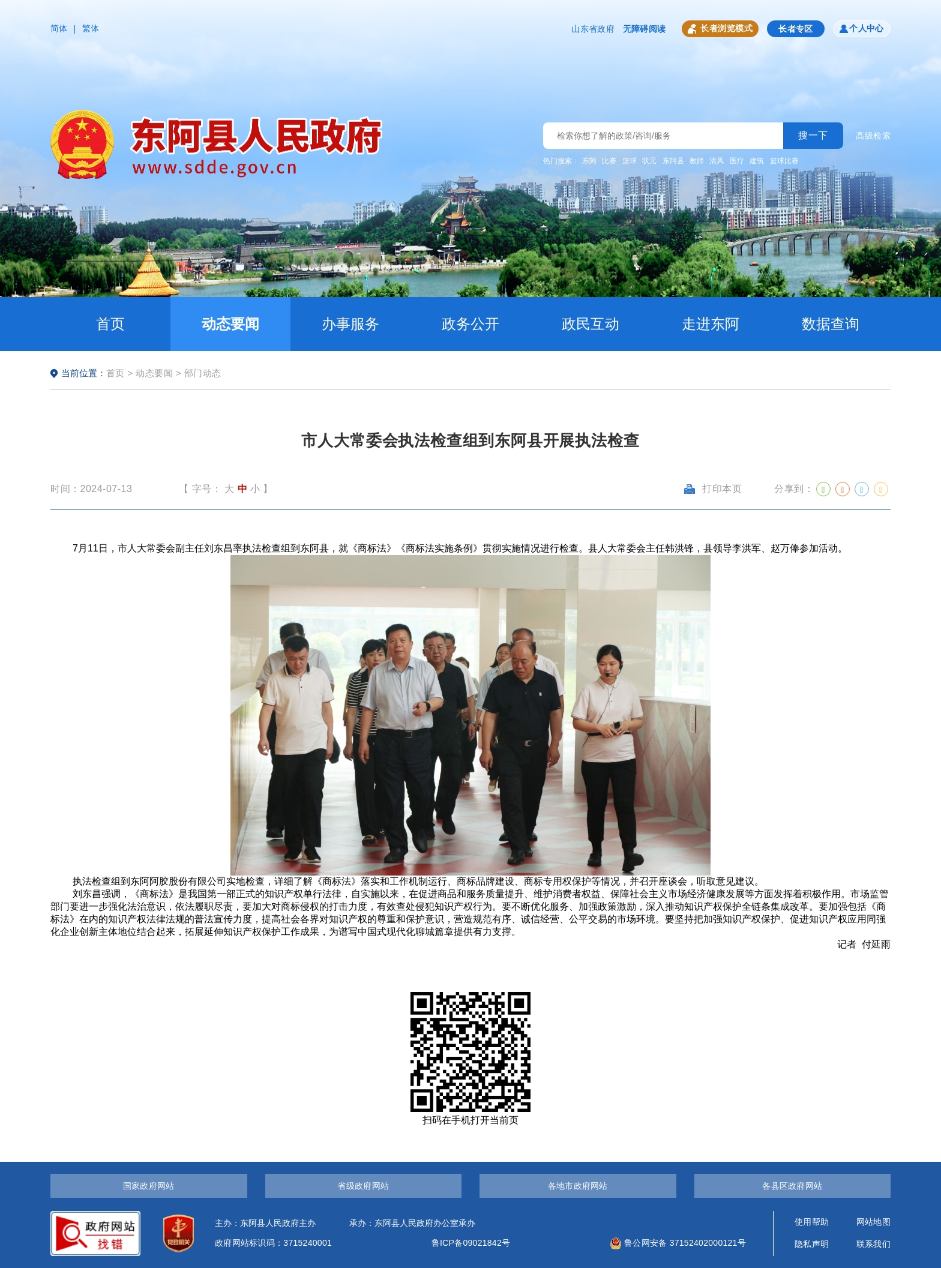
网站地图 (873, 1222)
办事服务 (350, 324)
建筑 (757, 161)
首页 (110, 324)
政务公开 (470, 324)
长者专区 (795, 29)
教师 (697, 161)
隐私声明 (812, 1244)
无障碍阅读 (644, 29)
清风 (716, 161)
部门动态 (202, 373)
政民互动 (590, 324)
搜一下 (813, 135)
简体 (59, 28)
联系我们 (873, 1244)
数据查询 (830, 324)
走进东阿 (710, 324)
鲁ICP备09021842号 (471, 1243)
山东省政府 (592, 29)
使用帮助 (812, 1222)
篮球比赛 (784, 161)
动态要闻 (230, 324)
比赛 (609, 161)
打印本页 (713, 489)
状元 (649, 161)
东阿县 (673, 161)
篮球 (629, 161)
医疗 (737, 161)
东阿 (589, 161)
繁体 (91, 28)
